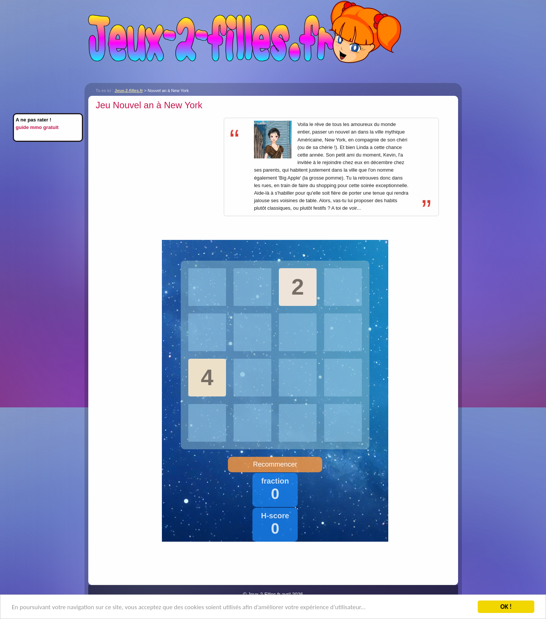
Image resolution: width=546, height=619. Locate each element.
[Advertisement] (159, 165)
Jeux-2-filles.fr (273, 41)
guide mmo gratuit (37, 127)
